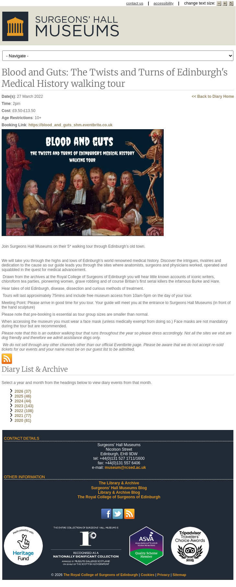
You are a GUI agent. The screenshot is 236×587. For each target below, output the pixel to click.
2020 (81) (23, 420)
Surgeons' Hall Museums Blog (119, 488)
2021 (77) (23, 415)
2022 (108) (24, 411)
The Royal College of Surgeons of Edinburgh (118, 497)
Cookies (147, 575)
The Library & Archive (119, 483)
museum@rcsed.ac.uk (125, 467)
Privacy (163, 575)
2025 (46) (23, 396)
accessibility (163, 3)
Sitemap (179, 575)
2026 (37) (23, 391)
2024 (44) (23, 401)
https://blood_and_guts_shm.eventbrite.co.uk (70, 125)
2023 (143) (24, 406)
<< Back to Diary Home (213, 96)
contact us (134, 3)
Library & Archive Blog (119, 492)
